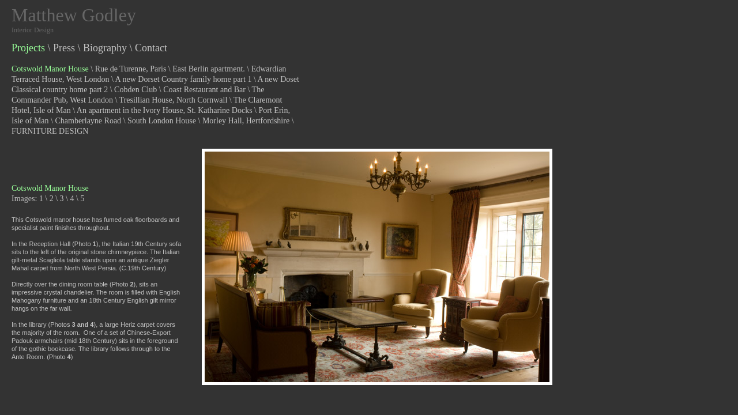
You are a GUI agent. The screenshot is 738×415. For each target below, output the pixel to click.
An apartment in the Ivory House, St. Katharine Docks (165, 110)
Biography (105, 48)
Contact (151, 48)
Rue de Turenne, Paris (131, 69)
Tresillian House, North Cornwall (173, 100)
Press (64, 48)
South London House (161, 120)
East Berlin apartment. (208, 69)
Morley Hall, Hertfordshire (245, 120)
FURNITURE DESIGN (50, 131)
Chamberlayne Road (88, 120)
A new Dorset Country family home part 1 (183, 79)
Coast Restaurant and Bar (204, 89)
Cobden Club (135, 89)
